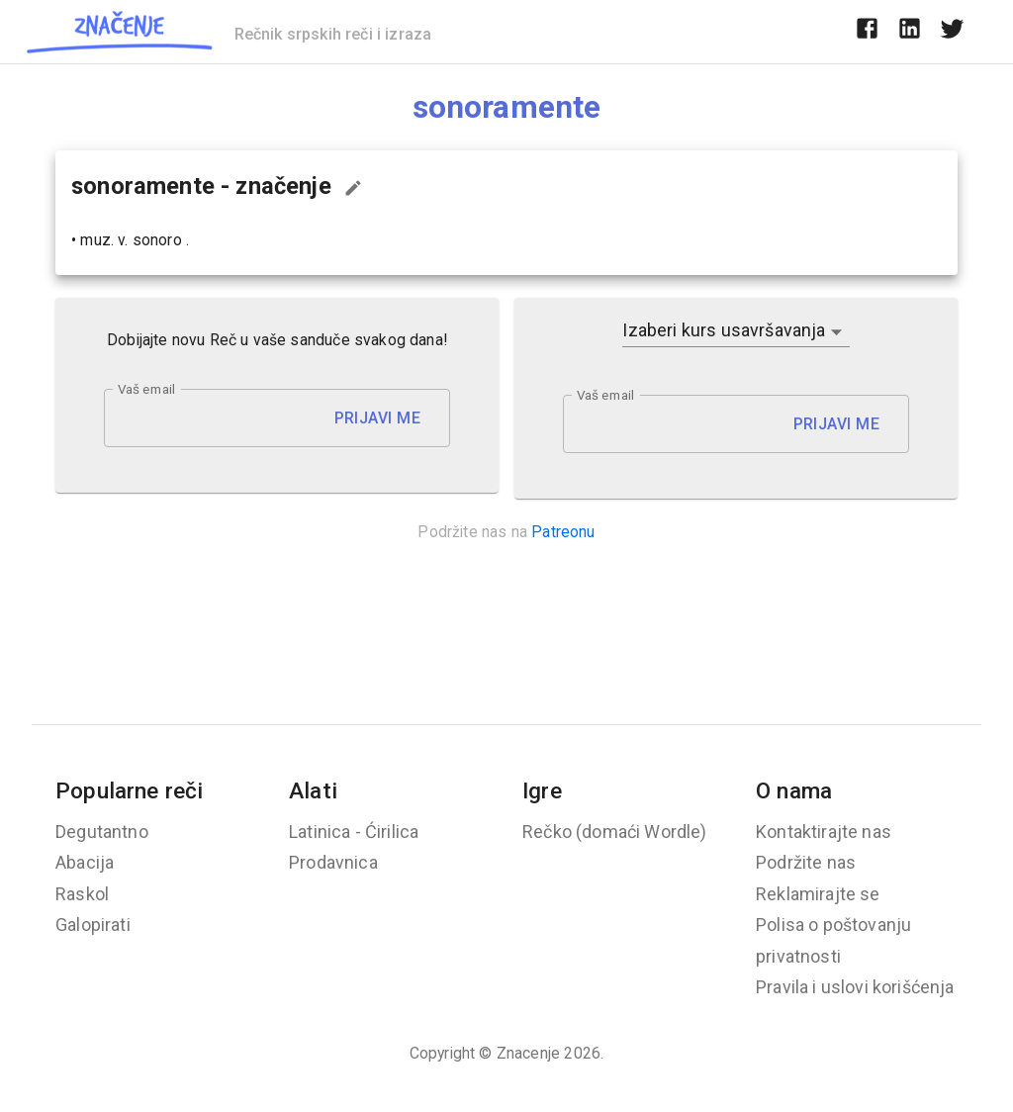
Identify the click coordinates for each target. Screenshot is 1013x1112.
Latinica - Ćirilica (353, 831)
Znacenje (528, 1053)
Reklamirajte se (818, 893)
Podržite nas (806, 862)
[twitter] (952, 31)
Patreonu (563, 531)
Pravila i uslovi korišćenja (855, 986)
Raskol (82, 893)
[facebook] (867, 31)
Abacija (84, 862)
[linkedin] (909, 31)
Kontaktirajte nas (823, 831)
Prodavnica (333, 862)
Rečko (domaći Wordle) (614, 831)
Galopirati (93, 924)
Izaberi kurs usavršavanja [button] (723, 330)
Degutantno (101, 831)
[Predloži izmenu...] (353, 188)
